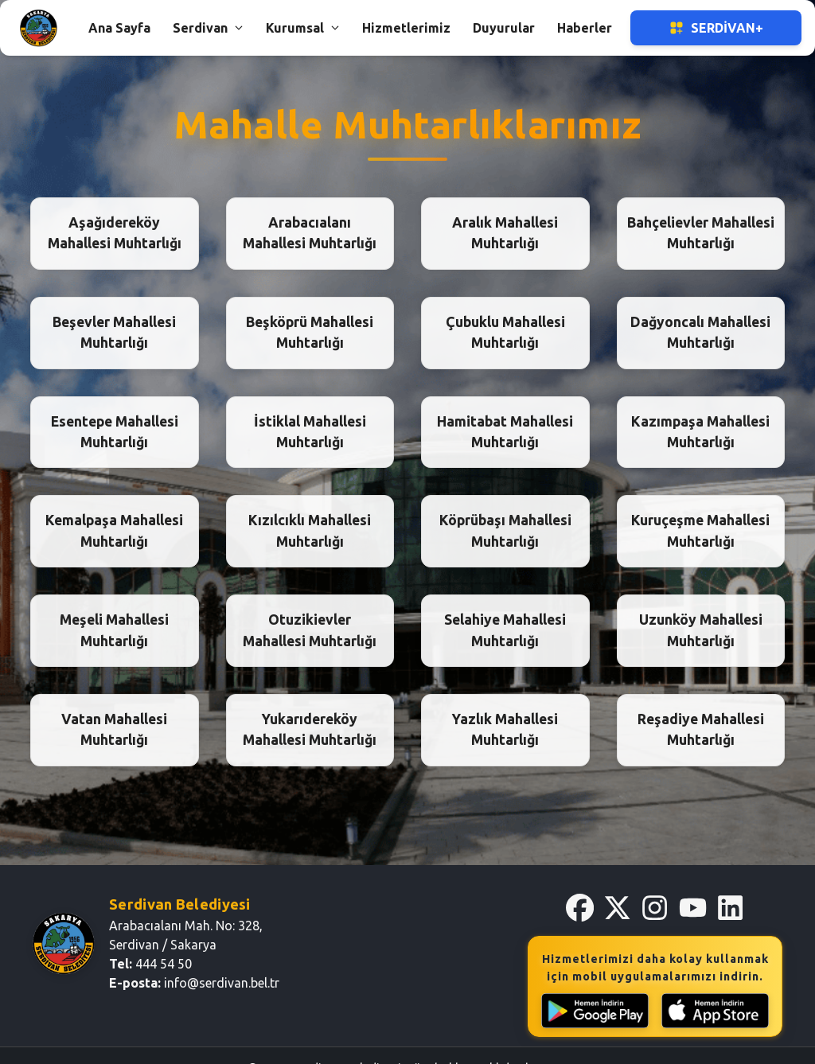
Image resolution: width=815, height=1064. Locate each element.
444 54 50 (163, 964)
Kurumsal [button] (303, 28)
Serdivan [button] (208, 28)
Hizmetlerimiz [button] (406, 28)
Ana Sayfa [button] (119, 28)
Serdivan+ (716, 28)
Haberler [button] (584, 28)
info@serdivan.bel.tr (221, 983)
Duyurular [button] (504, 28)
